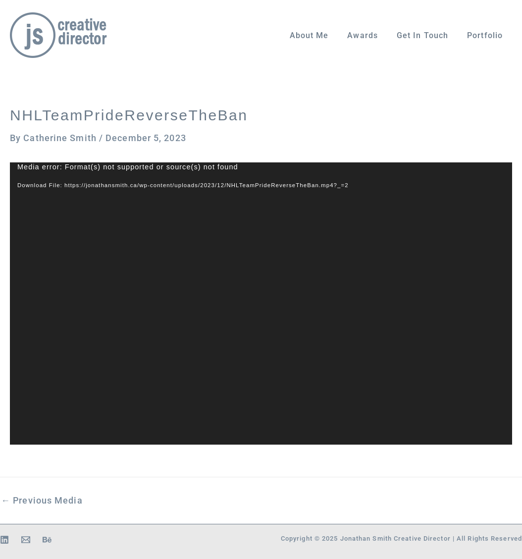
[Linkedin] (4, 539)
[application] (261, 303)
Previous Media (42, 500)
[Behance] (47, 539)
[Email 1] (25, 539)
